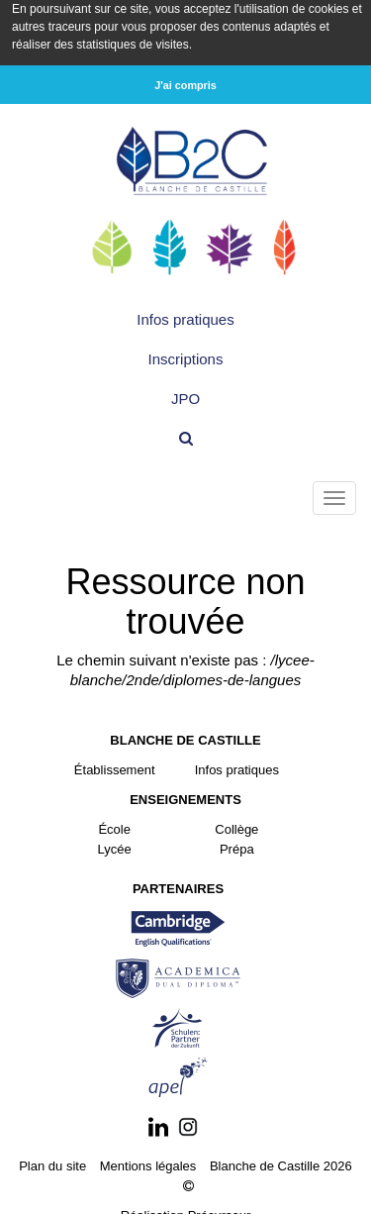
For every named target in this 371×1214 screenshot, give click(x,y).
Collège (236, 827)
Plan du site (52, 1164)
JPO (185, 396)
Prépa (237, 847)
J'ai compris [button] (185, 85)
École (114, 827)
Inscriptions (186, 357)
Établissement (114, 767)
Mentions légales (148, 1164)
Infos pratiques (185, 317)
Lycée (115, 847)
